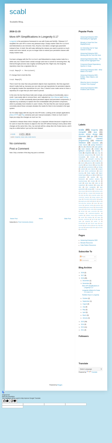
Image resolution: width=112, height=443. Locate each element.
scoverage (99, 215)
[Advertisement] (40, 211)
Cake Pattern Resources (88, 245)
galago (100, 199)
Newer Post (14, 218)
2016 (82, 278)
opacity (93, 177)
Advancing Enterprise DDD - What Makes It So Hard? (91, 70)
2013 (82, 327)
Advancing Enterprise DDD (88, 240)
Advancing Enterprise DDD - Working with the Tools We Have (90, 54)
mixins (95, 203)
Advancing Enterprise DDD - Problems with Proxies (89, 88)
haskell (98, 155)
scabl (18, 12)
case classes (85, 149)
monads (92, 157)
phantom (98, 205)
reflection (89, 147)
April (84, 312)
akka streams (82, 191)
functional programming (86, 155)
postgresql (81, 207)
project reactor (89, 207)
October (85, 298)
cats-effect (86, 195)
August (85, 304)
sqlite (80, 221)
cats (80, 195)
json (100, 201)
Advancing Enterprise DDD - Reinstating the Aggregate (89, 38)
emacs (100, 161)
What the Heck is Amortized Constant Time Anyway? (89, 83)
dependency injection (90, 161)
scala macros (32, 137)
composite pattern (96, 195)
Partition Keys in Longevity (90, 295)
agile (99, 189)
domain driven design (88, 134)
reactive (81, 165)
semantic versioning (84, 219)
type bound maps (92, 223)
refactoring (98, 207)
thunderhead (82, 223)
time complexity (91, 187)
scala (25, 137)
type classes (89, 165)
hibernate (82, 136)
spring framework (96, 145)
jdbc (95, 201)
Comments (84, 260)
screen (82, 217)
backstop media (98, 191)
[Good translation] (6, 401)
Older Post (67, 218)
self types (97, 217)
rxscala (93, 181)
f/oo (82, 147)
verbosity (82, 229)
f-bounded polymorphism (90, 199)
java (95, 132)
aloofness (89, 191)
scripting (89, 217)
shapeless (88, 153)
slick (80, 187)
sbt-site (83, 211)
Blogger (59, 385)
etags (80, 199)
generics (89, 163)
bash (82, 193)
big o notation (89, 193)
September (86, 301)
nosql (22, 137)
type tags (81, 227)
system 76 (97, 221)
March (85, 315)
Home (41, 218)
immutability (82, 157)
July (84, 307)
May (84, 309)
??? (95, 189)
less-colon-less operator (85, 203)
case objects (91, 169)
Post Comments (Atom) (25, 222)
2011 (82, 330)
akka (80, 167)
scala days (88, 183)
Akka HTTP (14, 115)
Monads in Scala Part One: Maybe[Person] (88, 43)
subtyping (87, 221)
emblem (97, 149)
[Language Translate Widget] (90, 369)
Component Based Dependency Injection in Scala (90, 65)
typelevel (88, 227)
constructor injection (84, 197)
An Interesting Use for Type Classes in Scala (89, 49)
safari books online (89, 209)
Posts (82, 257)
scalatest (90, 185)
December (86, 280)
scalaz (98, 185)
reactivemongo (83, 181)
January (85, 318)
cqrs (80, 161)
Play (23, 115)
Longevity (13, 41)
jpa (92, 136)
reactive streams (94, 179)
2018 (82, 272)
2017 (82, 275)
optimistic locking (89, 205)
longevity (17, 137)
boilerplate (98, 193)
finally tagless (91, 173)
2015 (82, 321)
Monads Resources (86, 243)
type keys (98, 165)
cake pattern (98, 147)
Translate (92, 372)
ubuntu (94, 227)
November (86, 283)
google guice (83, 201)
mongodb (82, 132)
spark (99, 219)
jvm (96, 175)
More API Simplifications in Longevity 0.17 (90, 286)
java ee (90, 175)
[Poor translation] (13, 401)
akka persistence (89, 167)
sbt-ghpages (99, 209)
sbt (99, 181)
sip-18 (93, 219)
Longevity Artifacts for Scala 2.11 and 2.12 (91, 291)
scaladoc (81, 215)
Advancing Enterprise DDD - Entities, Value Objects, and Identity (89, 77)
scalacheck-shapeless (94, 213)
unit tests (100, 227)
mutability (97, 163)
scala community (92, 211)
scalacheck (82, 185)
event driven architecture (88, 171)
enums (83, 163)
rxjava (80, 209)
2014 (82, 324)
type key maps (97, 225)
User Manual (55, 97)
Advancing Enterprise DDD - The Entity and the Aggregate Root (90, 59)
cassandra (95, 143)
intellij (90, 201)
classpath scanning (94, 159)
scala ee (97, 183)
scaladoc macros (90, 215)
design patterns (96, 197)
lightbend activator (85, 151)
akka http (97, 153)
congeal (100, 169)
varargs (90, 189)
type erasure (88, 225)
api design (99, 167)
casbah (83, 169)
